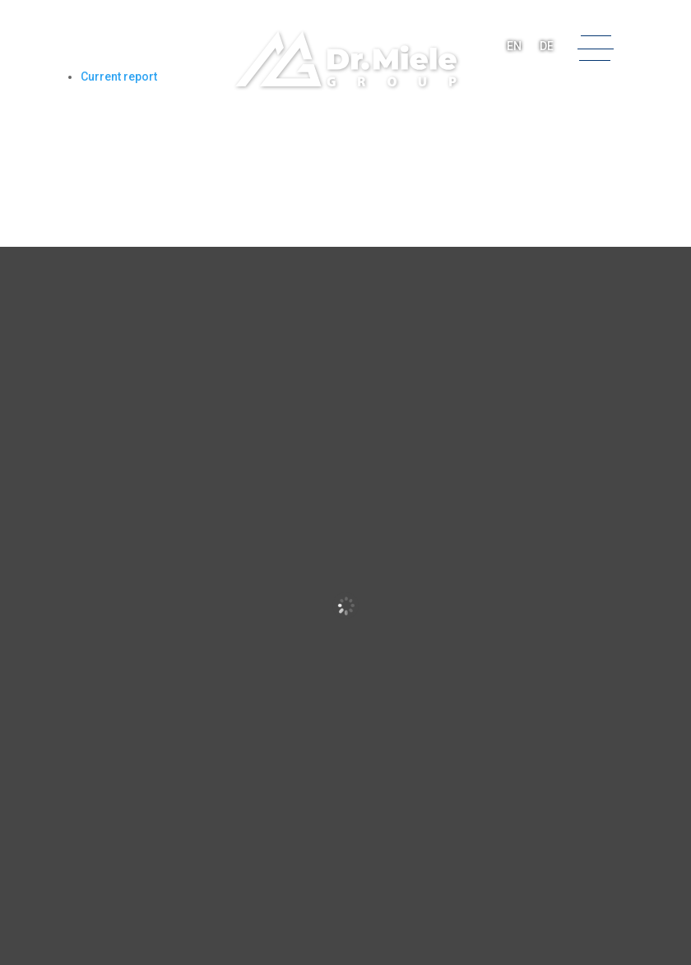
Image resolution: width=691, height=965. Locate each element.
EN (514, 46)
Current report (119, 76)
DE (547, 46)
